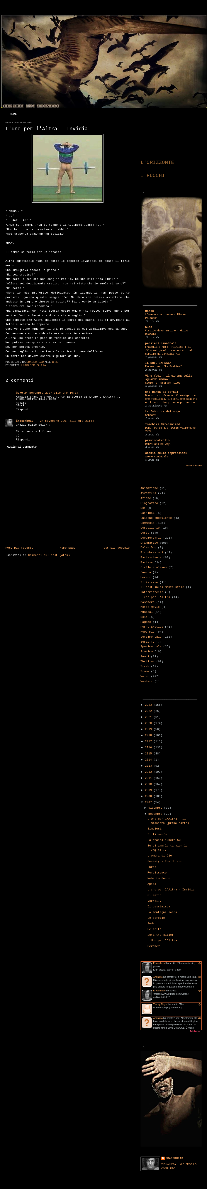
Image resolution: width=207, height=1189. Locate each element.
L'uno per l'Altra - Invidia (171, 890)
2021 (149, 717)
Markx (149, 311)
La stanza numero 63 (164, 840)
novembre (156, 814)
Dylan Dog (148, 548)
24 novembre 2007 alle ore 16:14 (51, 393)
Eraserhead (24, 421)
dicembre (156, 808)
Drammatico (149, 543)
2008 (149, 796)
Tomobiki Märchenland (162, 424)
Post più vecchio (116, 548)
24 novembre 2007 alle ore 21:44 (67, 421)
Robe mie (147, 632)
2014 (149, 760)
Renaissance (157, 873)
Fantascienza (151, 558)
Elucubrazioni (152, 553)
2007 (149, 802)
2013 (149, 766)
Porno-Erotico (152, 627)
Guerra (146, 572)
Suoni (145, 657)
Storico (147, 652)
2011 (149, 778)
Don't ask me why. (158, 444)
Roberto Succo (159, 878)
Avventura (148, 493)
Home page (67, 548)
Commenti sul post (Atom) (49, 555)
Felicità (154, 929)
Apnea (152, 884)
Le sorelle (156, 918)
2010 (149, 784)
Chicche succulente (156, 518)
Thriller (147, 662)
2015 (149, 754)
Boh (143, 508)
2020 (149, 723)
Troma (145, 671)
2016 (149, 748)
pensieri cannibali (160, 344)
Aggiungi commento (22, 447)
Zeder (152, 924)
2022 (149, 711)
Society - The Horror (165, 861)
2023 (149, 705)
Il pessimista (159, 907)
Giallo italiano (154, 567)
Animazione (149, 488)
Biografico (149, 503)
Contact (150, 415)
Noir (144, 617)
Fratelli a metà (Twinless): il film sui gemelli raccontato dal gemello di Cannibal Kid (168, 350)
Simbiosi (154, 829)
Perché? (154, 946)
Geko (19, 393)
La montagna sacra (162, 912)
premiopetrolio (157, 441)
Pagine (146, 622)
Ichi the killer (161, 935)
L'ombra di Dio (160, 856)
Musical (147, 612)
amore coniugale (156, 457)
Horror (146, 577)
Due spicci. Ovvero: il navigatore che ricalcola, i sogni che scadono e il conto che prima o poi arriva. (171, 399)
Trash (145, 666)
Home (13, 114)
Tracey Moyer (160, 1004)
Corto (145, 533)
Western (147, 681)
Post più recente (19, 548)
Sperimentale (151, 647)
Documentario (151, 538)
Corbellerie (150, 528)
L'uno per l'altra (33, 365)
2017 (149, 742)
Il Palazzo (149, 582)
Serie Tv (147, 642)
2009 (149, 790)
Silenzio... (157, 895)
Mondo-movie (150, 607)
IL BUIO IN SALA (158, 363)
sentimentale (151, 637)
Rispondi (23, 409)
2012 (149, 772)
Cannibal (147, 513)
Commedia (147, 523)
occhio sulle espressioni (166, 453)
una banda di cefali (161, 392)
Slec (148, 327)
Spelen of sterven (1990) (163, 383)
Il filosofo (157, 834)
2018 (149, 735)
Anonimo (158, 977)
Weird (145, 676)
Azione (146, 498)
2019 (149, 729)
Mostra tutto (194, 466)
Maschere (147, 602)
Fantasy (147, 563)
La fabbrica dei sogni (163, 412)
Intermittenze (152, 592)
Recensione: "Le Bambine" (163, 367)
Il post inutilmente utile (162, 587)
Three (152, 867)
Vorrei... (155, 901)
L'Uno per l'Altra (162, 941)
